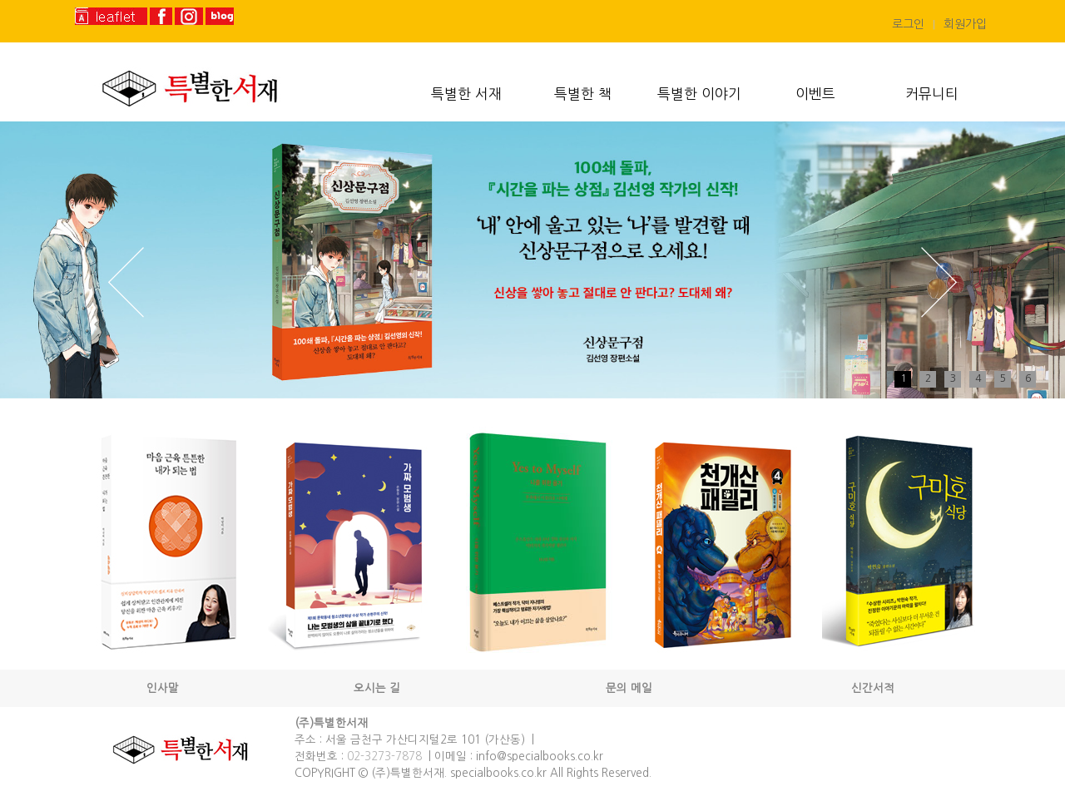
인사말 (162, 688)
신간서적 (872, 688)
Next (939, 282)
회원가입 (965, 24)
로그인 (908, 24)
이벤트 (815, 94)
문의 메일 (629, 688)
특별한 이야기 (699, 94)
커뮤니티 (931, 94)
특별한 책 (583, 94)
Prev (126, 282)
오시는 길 (377, 688)
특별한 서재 (466, 94)
